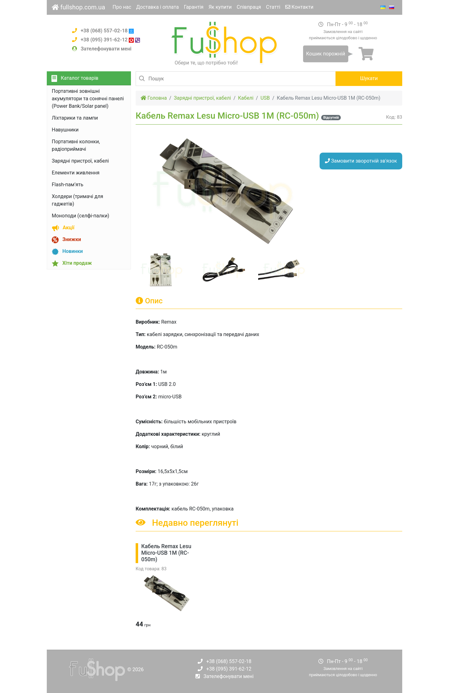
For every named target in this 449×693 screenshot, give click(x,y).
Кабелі (245, 98)
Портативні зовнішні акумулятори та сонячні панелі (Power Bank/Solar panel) (88, 98)
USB (265, 98)
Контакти (299, 7)
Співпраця (249, 7)
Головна (154, 98)
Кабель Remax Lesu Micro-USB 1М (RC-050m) (166, 552)
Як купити (220, 7)
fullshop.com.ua (78, 7)
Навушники (65, 130)
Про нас (122, 7)
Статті (273, 7)
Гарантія (193, 7)
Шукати (369, 78)
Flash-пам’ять (67, 184)
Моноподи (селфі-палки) (80, 216)
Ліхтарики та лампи (75, 118)
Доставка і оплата (157, 7)
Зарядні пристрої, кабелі (80, 161)
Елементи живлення (75, 173)
